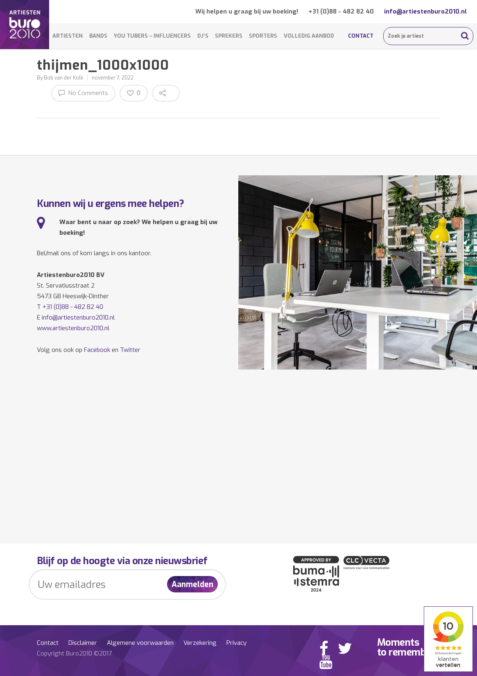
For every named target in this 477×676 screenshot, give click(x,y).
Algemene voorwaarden (140, 643)
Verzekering (200, 643)
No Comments (83, 92)
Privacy (236, 643)
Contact (360, 35)
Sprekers (228, 35)
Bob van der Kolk (63, 78)
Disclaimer (82, 643)
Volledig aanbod (309, 35)
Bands (98, 35)
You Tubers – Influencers (152, 35)
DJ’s (202, 35)
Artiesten (67, 35)
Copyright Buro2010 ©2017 (74, 653)
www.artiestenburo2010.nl (73, 328)
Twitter (130, 350)
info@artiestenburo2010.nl (425, 11)
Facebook (97, 350)
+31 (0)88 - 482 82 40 (341, 11)
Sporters (263, 35)
